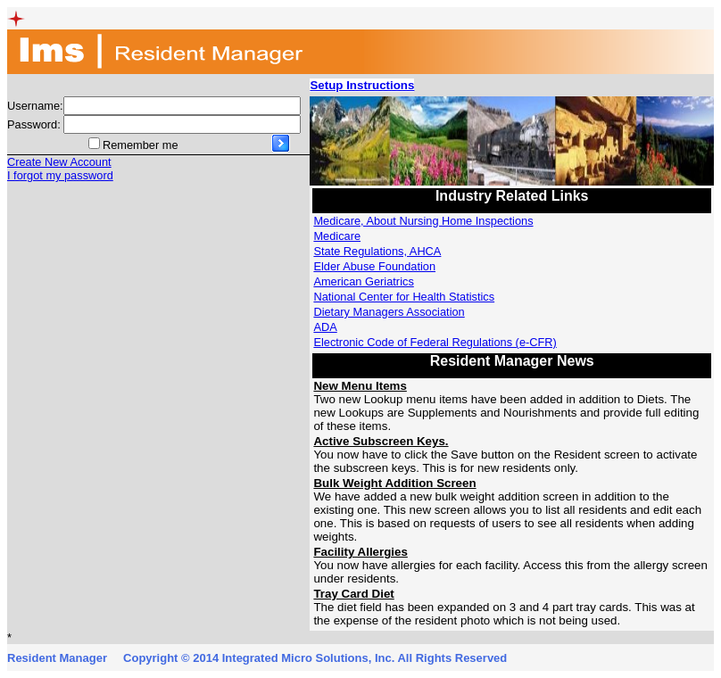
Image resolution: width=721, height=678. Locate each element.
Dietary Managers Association (388, 311)
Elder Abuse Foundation (374, 266)
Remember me (140, 145)
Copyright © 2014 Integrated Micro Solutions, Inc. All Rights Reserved (315, 658)
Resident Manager (57, 658)
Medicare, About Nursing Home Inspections (423, 220)
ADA (324, 327)
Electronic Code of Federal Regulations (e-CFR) (434, 342)
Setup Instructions (362, 85)
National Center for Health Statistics (403, 296)
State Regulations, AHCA (377, 251)
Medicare (336, 236)
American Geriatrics (363, 281)
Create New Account (59, 162)
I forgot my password (60, 175)
